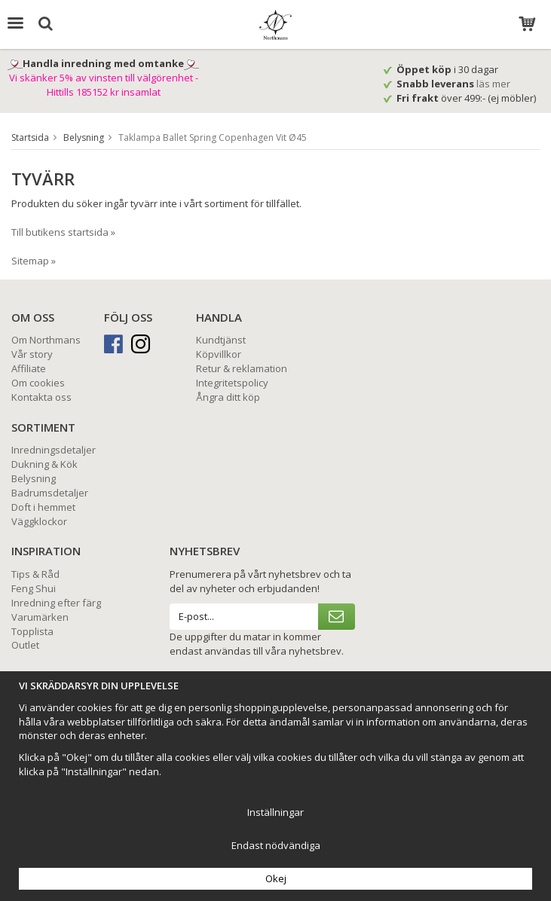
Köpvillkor (218, 354)
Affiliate (28, 368)
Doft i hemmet (43, 507)
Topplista (32, 631)
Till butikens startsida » (63, 232)
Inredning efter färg (56, 602)
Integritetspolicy (232, 382)
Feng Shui (33, 588)
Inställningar (275, 812)
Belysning (33, 478)
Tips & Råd (35, 574)
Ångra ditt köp (228, 397)
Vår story (32, 354)
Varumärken (40, 617)
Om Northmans (46, 340)
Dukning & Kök (44, 464)
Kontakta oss (41, 397)
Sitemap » (33, 260)
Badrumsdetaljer (49, 492)
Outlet (25, 645)
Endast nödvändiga (275, 845)
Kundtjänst (221, 340)
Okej (275, 878)
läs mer (494, 83)
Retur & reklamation (241, 368)
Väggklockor (39, 521)
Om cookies (38, 382)
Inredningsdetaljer (53, 450)
